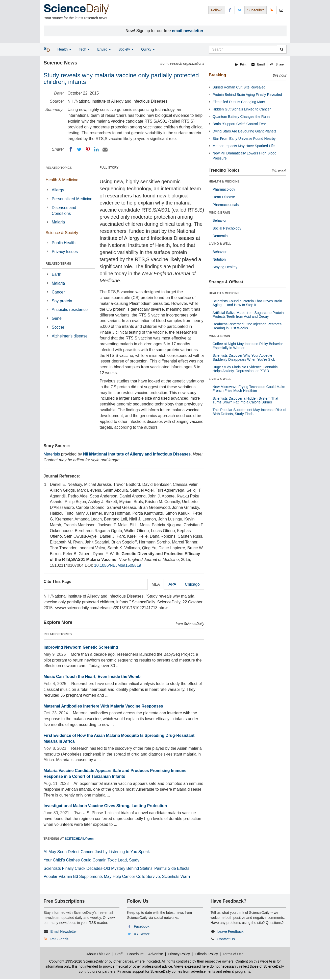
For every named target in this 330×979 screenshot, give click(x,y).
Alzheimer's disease (70, 336)
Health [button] (64, 49)
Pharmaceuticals (226, 205)
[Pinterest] (88, 149)
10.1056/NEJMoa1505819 (117, 565)
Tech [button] (84, 49)
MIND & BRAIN (219, 212)
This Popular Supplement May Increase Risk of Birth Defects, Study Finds (249, 412)
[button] (240, 64)
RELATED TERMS (58, 263)
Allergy (58, 190)
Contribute (135, 954)
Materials (52, 454)
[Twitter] (79, 149)
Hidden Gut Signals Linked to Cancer (242, 109)
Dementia (220, 236)
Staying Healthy (225, 267)
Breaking (217, 75)
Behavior (219, 220)
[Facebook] (71, 149)
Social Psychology (227, 228)
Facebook (141, 926)
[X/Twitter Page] (240, 10)
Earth (56, 274)
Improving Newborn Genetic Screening (81, 647)
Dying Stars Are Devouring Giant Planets (244, 131)
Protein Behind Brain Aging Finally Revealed (247, 95)
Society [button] (126, 49)
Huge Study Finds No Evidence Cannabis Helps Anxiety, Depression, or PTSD (245, 369)
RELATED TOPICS (59, 168)
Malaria (58, 222)
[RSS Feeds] (271, 10)
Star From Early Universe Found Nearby (244, 138)
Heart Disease (224, 197)
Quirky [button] (148, 49)
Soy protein (62, 301)
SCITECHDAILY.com (79, 838)
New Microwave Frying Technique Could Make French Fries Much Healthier (249, 389)
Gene (57, 318)
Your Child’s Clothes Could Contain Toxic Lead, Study (92, 860)
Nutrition (219, 259)
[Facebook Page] (230, 10)
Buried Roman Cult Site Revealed (239, 87)
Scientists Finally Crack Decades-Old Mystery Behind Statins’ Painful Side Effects (116, 868)
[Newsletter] (281, 10)
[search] (282, 49)
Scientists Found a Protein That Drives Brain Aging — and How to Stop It (247, 303)
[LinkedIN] (96, 149)
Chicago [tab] (192, 584)
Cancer (58, 292)
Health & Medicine (62, 180)
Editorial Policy (206, 954)
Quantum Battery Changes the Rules (241, 117)
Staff (118, 954)
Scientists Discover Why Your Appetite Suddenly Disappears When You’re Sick (244, 357)
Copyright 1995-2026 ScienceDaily (76, 961)
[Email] (105, 149)
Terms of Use (233, 954)
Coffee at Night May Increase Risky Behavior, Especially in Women (248, 346)
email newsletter (188, 31)
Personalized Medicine (72, 199)
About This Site (99, 954)
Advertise (155, 954)
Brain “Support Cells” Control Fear (239, 124)
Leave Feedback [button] (230, 931)
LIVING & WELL (220, 243)
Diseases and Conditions (64, 211)
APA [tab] (172, 584)
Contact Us (226, 939)
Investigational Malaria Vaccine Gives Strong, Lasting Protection (105, 806)
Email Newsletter (63, 931)
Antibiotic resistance (70, 309)
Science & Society (62, 233)
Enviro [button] (104, 49)
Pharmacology (224, 189)
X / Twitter (141, 934)
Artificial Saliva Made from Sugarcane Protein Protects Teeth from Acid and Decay (248, 314)
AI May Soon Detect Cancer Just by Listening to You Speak (97, 852)
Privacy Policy (179, 954)
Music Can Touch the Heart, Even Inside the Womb (92, 676)
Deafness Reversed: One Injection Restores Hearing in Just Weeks (247, 326)
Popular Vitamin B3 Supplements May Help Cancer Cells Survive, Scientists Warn (117, 876)
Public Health (63, 243)
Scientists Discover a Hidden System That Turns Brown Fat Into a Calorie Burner (245, 400)
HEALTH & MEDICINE (224, 181)
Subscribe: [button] (255, 10)
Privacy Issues (65, 251)
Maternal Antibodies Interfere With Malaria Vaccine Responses (103, 706)
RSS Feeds (59, 939)
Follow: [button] (216, 10)
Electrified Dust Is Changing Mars (239, 102)
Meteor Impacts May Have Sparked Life (244, 146)
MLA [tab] (155, 584)
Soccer (58, 327)
